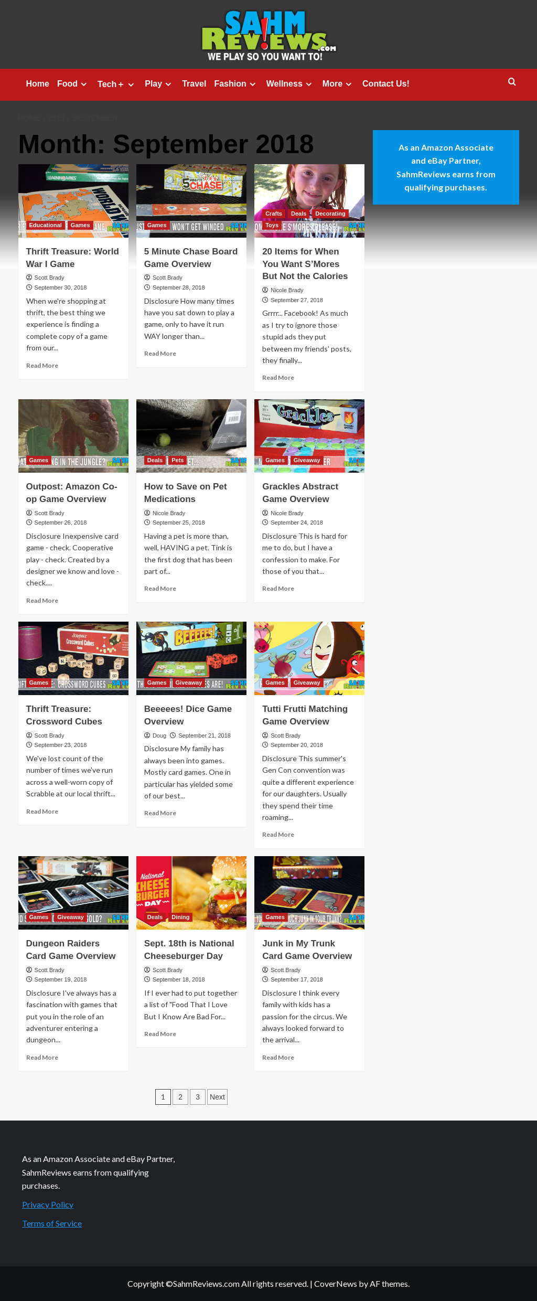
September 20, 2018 (297, 745)
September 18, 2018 (179, 979)
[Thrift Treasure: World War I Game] (73, 201)
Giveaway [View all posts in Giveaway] (307, 460)
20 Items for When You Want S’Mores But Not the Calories (305, 264)
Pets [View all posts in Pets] (177, 460)
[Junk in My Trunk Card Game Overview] (309, 893)
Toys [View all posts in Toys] (271, 225)
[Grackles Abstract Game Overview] (309, 436)
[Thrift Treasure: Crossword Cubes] (73, 658)
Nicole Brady (287, 290)
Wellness (290, 84)
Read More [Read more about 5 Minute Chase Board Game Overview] (160, 353)
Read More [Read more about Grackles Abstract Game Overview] (278, 588)
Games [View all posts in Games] (80, 225)
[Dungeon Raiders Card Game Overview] (73, 893)
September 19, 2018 (61, 979)
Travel (194, 83)
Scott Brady (50, 277)
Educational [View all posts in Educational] (45, 225)
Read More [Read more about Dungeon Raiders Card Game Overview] (42, 1057)
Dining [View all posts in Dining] (180, 917)
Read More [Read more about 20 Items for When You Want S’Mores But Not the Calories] (278, 377)
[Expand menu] (84, 84)
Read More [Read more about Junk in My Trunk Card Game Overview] (278, 1057)
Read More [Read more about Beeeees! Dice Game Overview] (160, 813)
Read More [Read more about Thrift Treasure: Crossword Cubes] (42, 811)
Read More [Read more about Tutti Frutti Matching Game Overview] (278, 834)
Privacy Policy (47, 1204)
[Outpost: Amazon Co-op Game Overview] (73, 436)
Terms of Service (52, 1223)
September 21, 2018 (204, 735)
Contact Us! (386, 83)
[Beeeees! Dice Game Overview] (191, 658)
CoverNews (335, 1283)
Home (37, 83)
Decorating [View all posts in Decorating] (330, 213)
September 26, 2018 (61, 522)
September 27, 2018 (297, 300)
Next (217, 1097)
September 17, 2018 (297, 979)
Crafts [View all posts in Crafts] (273, 213)
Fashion (236, 84)
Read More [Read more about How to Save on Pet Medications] (160, 588)
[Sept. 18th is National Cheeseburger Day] (191, 893)
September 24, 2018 (297, 522)
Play (159, 84)
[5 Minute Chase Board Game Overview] (191, 201)
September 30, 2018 (61, 287)
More (339, 84)
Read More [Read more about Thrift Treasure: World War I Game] (42, 365)
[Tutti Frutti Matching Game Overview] (309, 658)
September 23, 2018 (61, 745)
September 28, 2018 (179, 287)
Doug (159, 735)
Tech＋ (117, 84)
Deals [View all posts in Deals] (298, 213)
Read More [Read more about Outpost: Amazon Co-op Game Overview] (42, 600)
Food (73, 84)
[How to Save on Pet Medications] (191, 436)
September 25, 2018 (179, 522)
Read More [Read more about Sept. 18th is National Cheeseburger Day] (160, 1034)
